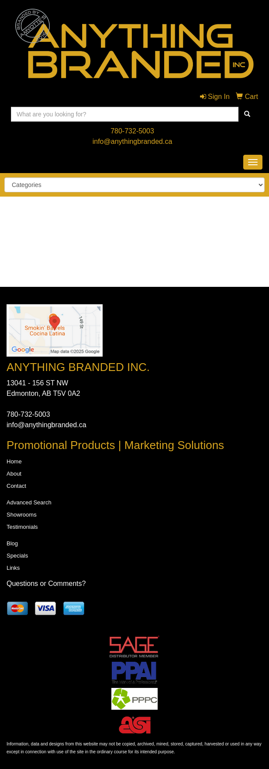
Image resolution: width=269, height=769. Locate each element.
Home (14, 461)
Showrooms (22, 514)
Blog (12, 543)
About (14, 473)
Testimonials (22, 527)
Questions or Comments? (46, 583)
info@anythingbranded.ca (132, 141)
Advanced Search (29, 502)
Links (13, 568)
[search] (247, 114)
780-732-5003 (132, 131)
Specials (17, 555)
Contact (16, 486)
